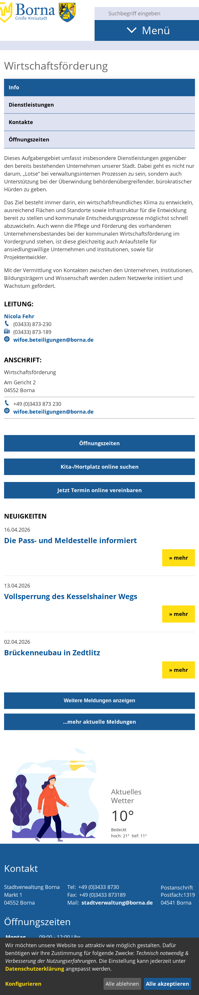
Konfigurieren (23, 983)
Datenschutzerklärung (34, 968)
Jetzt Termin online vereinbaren (99, 490)
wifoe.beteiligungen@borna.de (53, 339)
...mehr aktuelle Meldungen (99, 721)
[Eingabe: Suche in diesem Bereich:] (151, 13)
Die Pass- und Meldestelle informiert (70, 540)
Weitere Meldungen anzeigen (99, 700)
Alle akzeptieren (167, 983)
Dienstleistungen (31, 104)
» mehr (178, 557)
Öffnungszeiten (29, 139)
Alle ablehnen (122, 983)
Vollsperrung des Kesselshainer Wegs (70, 596)
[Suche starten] (99, 13)
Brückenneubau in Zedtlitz (52, 652)
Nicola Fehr (19, 316)
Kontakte (21, 122)
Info (14, 87)
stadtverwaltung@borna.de (117, 902)
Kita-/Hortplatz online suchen (100, 466)
